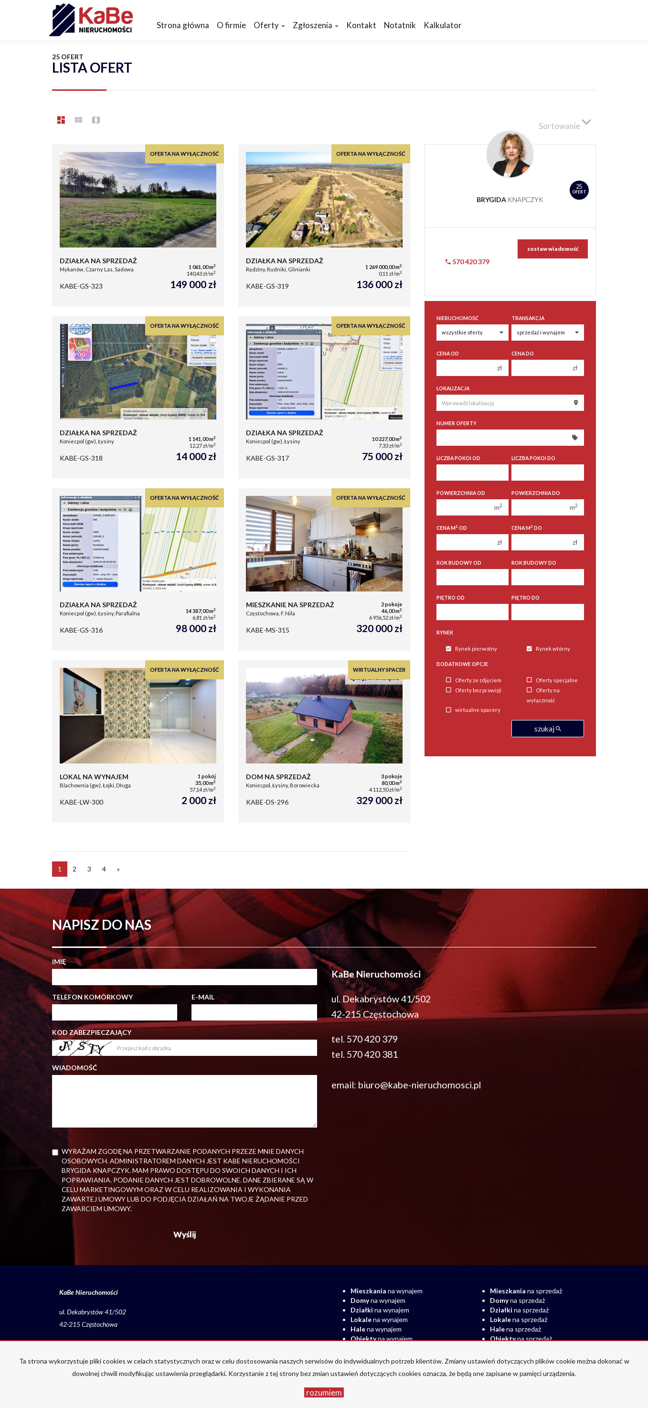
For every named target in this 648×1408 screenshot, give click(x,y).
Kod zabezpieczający (91, 1032)
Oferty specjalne (552, 680)
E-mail (202, 997)
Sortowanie (565, 121)
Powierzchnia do (535, 493)
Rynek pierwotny (471, 649)
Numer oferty (456, 423)
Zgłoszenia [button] (316, 25)
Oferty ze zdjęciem (473, 680)
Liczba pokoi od (458, 458)
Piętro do (525, 598)
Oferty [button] (269, 25)
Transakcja (527, 318)
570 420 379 (467, 262)
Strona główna (183, 25)
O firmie (231, 25)
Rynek (444, 632)
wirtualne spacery (473, 710)
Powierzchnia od (460, 493)
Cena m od (451, 528)
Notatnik (400, 25)
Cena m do (526, 528)
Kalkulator (443, 25)
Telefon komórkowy (92, 997)
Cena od (447, 353)
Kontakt (361, 25)
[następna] (118, 869)
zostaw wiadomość (552, 249)
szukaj (547, 728)
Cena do (522, 353)
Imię (59, 961)
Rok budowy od (458, 563)
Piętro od (450, 598)
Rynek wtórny (548, 649)
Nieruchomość (457, 318)
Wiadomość (74, 1068)
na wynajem (387, 1291)
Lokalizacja (452, 388)
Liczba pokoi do (533, 458)
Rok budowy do (533, 563)
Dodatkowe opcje (462, 664)
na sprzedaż (526, 1291)
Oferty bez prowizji (473, 690)
